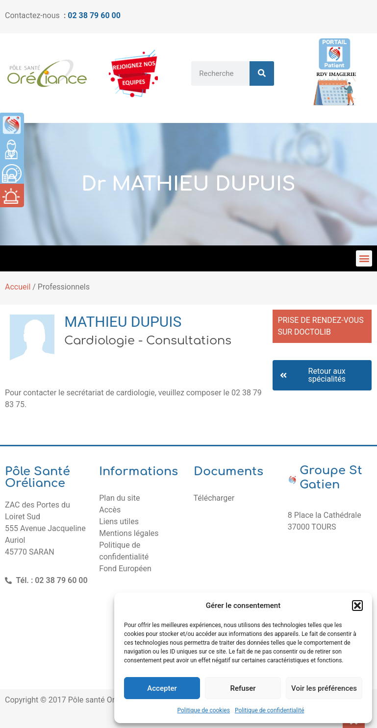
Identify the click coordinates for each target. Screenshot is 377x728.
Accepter (161, 688)
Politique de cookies (203, 710)
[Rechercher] (262, 73)
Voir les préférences (324, 688)
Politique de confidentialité (269, 710)
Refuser (242, 688)
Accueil (17, 286)
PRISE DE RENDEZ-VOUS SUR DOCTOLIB (320, 326)
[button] (357, 605)
